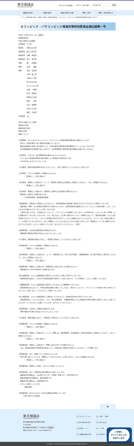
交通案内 (50, 427)
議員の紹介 (47, 13)
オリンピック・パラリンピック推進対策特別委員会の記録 (75, 17)
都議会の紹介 (28, 13)
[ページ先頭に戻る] (108, 406)
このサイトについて (85, 416)
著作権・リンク (84, 428)
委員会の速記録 (52, 17)
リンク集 (101, 428)
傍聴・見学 (86, 13)
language (69, 5)
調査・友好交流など (105, 13)
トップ (22, 17)
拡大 (84, 5)
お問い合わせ (103, 422)
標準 (87, 5)
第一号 (95, 17)
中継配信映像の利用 (85, 434)
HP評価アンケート (104, 434)
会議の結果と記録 (67, 13)
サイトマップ (62, 5)
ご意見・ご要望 (103, 416)
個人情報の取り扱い (85, 422)
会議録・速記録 (42, 17)
